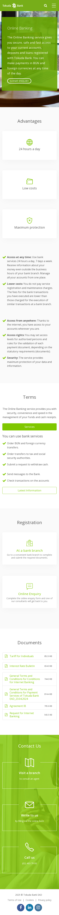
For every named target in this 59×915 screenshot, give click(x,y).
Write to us (29, 815)
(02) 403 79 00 (29, 863)
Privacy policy (44, 900)
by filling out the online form (29, 820)
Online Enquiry (29, 594)
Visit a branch (29, 773)
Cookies (30, 900)
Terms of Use (14, 900)
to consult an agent (29, 778)
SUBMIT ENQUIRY (19, 80)
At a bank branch (29, 550)
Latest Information (29, 490)
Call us (29, 857)
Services (30, 427)
